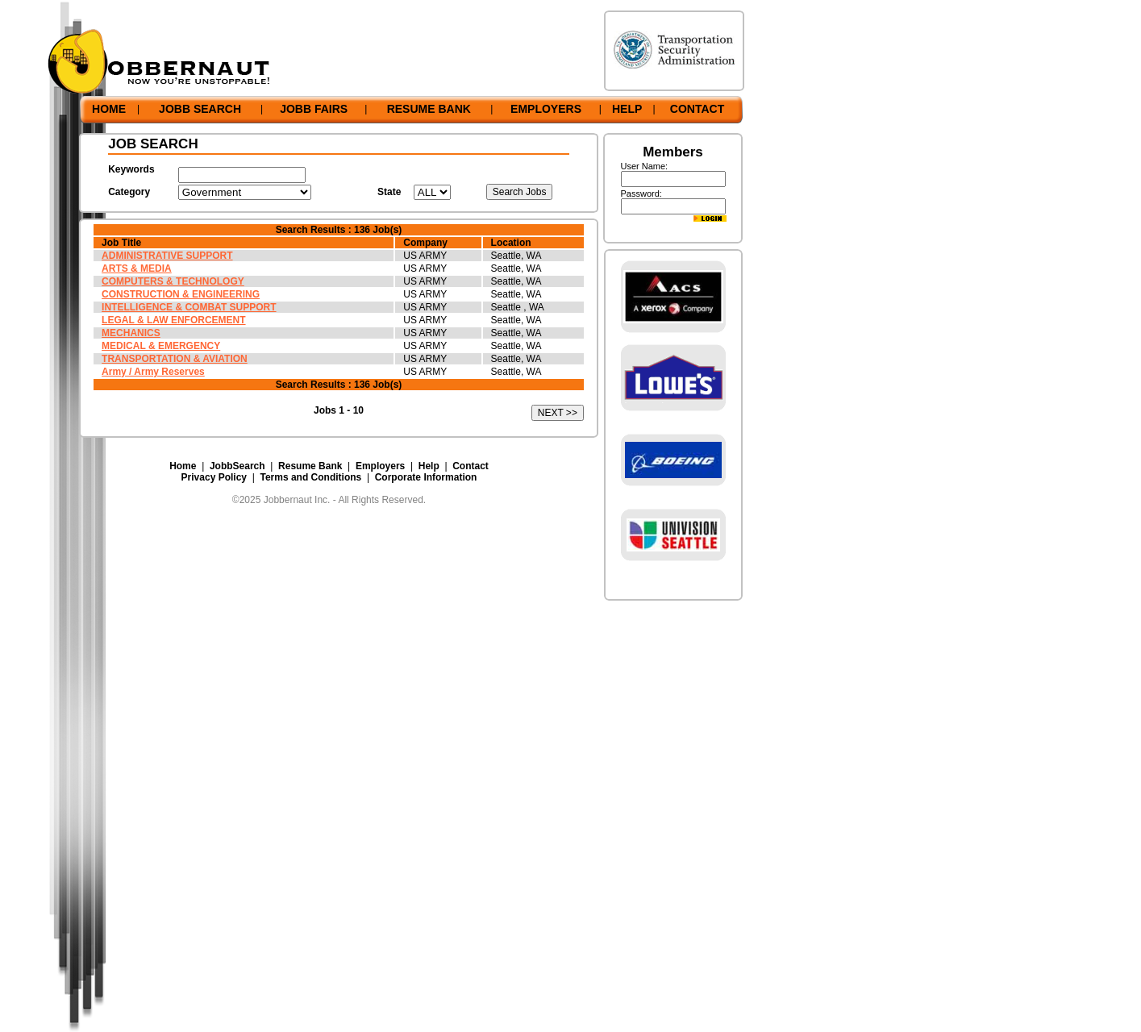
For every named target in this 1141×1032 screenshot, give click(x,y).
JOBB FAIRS (314, 108)
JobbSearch (237, 466)
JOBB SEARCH (200, 108)
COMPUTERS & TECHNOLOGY (173, 281)
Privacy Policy (214, 477)
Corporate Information (426, 477)
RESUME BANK (429, 108)
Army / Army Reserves (153, 371)
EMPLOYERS (545, 108)
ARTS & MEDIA (137, 268)
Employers (380, 466)
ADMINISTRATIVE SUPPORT (167, 255)
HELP (627, 108)
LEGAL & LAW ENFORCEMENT (173, 320)
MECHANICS (131, 333)
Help (429, 466)
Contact (470, 466)
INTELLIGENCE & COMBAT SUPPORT (189, 307)
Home (182, 466)
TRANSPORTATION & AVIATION (175, 358)
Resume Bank (310, 466)
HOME (109, 108)
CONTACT (697, 108)
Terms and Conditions (310, 477)
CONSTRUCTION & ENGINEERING (181, 294)
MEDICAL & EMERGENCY (161, 346)
